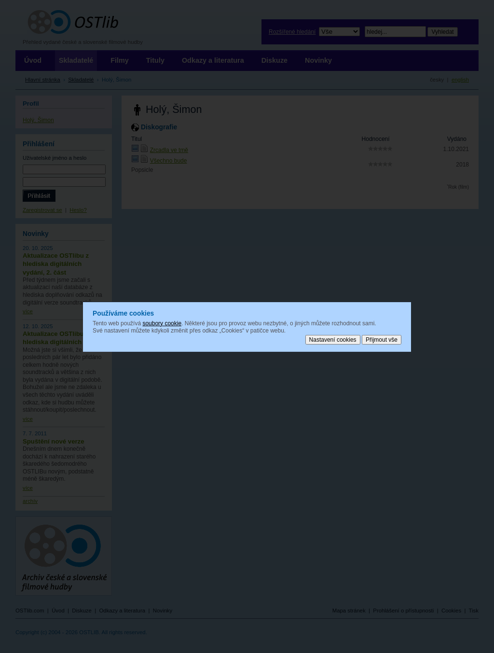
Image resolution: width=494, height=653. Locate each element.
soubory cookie (161, 323)
